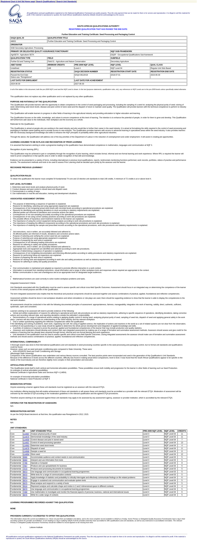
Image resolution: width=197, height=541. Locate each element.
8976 (25, 495)
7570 (25, 469)
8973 (25, 472)
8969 (25, 460)
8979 (25, 489)
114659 (26, 440)
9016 (25, 486)
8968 (25, 457)
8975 (25, 483)
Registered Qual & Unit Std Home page (18, 1)
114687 (26, 434)
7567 (25, 466)
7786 (25, 463)
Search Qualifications (45, 1)
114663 (26, 445)
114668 (26, 451)
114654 (26, 454)
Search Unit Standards (66, 1)
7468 (25, 492)
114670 (26, 437)
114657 (26, 443)
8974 (25, 480)
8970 (25, 475)
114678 (26, 448)
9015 (25, 477)
